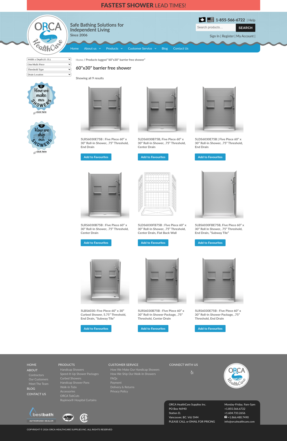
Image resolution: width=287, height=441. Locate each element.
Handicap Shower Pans (74, 382)
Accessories (67, 391)
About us (90, 48)
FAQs (113, 378)
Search (246, 28)
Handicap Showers (72, 369)
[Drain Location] (49, 74)
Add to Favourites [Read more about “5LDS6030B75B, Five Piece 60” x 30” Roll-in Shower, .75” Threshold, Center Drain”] (153, 157)
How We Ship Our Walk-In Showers (133, 374)
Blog (165, 48)
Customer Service (140, 48)
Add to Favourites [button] (96, 157)
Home (74, 48)
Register (228, 36)
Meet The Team (38, 383)
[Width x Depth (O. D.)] (49, 59)
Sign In (215, 36)
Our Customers (38, 379)
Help (251, 20)
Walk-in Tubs (68, 387)
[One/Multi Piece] (49, 64)
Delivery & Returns (122, 387)
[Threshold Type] (49, 69)
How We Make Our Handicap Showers (135, 369)
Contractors (36, 375)
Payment (116, 382)
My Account (245, 36)
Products (112, 48)
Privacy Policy (119, 391)
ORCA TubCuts (69, 395)
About (32, 370)
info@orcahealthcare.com (239, 421)
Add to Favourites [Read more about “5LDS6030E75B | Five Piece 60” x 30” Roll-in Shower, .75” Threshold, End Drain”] (210, 157)
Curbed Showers (70, 378)
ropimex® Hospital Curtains (78, 400)
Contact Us (180, 48)
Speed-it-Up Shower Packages (79, 374)
